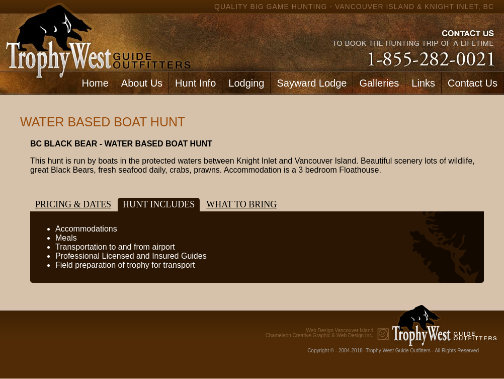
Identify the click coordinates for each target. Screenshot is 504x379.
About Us (141, 83)
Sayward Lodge (312, 83)
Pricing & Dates (73, 204)
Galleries (379, 83)
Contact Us (472, 83)
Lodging (246, 83)
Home (94, 83)
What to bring (241, 204)
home (96, 35)
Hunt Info (195, 83)
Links (423, 83)
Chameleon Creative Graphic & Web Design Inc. (319, 333)
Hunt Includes (159, 204)
